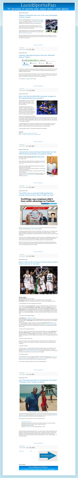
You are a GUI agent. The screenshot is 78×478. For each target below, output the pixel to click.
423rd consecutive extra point (25, 33)
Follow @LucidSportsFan (38, 45)
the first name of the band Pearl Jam (29, 174)
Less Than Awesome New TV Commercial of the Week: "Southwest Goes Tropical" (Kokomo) (38, 381)
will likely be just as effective (48, 324)
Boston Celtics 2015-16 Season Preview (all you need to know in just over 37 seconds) (38, 263)
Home (31, 451)
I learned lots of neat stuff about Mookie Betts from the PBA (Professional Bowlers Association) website (37, 153)
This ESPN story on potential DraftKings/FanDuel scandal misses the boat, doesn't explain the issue (36, 194)
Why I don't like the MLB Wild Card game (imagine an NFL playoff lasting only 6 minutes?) (37, 97)
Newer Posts (21, 451)
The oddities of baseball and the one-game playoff (31, 134)
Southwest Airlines (28, 426)
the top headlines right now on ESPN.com (30, 227)
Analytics (28, 78)
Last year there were (38, 22)
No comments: (21, 47)
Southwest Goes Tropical (26, 421)
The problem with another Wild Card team (29, 133)
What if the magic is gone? (40, 357)
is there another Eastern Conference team (31, 350)
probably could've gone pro (39, 157)
